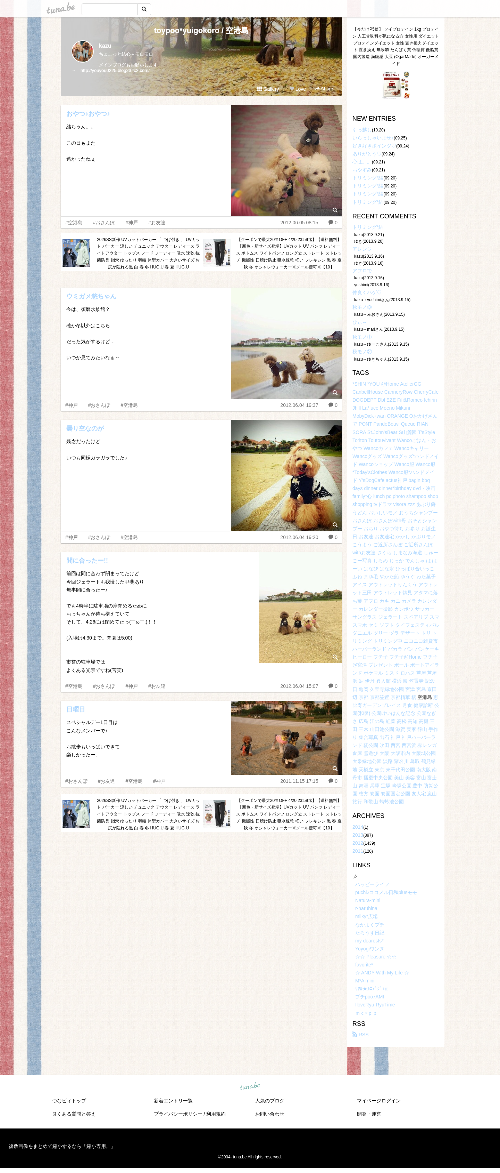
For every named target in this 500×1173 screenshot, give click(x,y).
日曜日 (75, 709)
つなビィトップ (69, 1100)
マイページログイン (379, 1100)
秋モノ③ (362, 307)
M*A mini (364, 980)
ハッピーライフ (372, 884)
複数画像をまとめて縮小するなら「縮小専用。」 (62, 1146)
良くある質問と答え (74, 1114)
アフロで (362, 270)
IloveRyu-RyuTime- (376, 1004)
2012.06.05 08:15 (299, 222)
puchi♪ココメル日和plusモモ (386, 892)
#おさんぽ (104, 222)
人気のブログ (269, 1100)
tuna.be (249, 1086)
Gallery (268, 89)
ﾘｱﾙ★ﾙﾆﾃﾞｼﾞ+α (371, 988)
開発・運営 (369, 1114)
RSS (360, 1034)
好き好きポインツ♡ (374, 145)
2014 (357, 827)
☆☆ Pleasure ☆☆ (376, 956)
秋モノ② (362, 351)
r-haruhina (366, 908)
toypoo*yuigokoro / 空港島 (201, 30)
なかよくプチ (369, 924)
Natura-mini (367, 900)
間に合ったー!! (87, 560)
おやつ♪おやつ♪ (88, 113)
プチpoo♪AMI (369, 996)
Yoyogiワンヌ (369, 948)
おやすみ (362, 169)
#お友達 (157, 222)
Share (324, 88)
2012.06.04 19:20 (299, 537)
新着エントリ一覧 (173, 1100)
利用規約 (216, 1114)
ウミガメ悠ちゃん (91, 296)
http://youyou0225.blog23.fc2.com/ (115, 70)
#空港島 (74, 222)
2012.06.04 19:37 (299, 405)
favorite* (364, 964)
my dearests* (369, 940)
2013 (357, 835)
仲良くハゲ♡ (367, 292)
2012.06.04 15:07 (299, 686)
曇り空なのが (85, 428)
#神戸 (131, 222)
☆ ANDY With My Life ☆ (382, 972)
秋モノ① (362, 337)
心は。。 (362, 161)
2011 (357, 851)
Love (297, 89)
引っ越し (362, 129)
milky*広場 (366, 916)
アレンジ (362, 249)
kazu (105, 46)
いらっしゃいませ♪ (373, 137)
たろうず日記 (369, 932)
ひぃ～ (359, 322)
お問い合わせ (269, 1114)
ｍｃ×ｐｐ (366, 1013)
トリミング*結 (367, 177)
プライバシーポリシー (178, 1114)
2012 (357, 843)
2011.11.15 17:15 (299, 781)
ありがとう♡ (367, 153)
